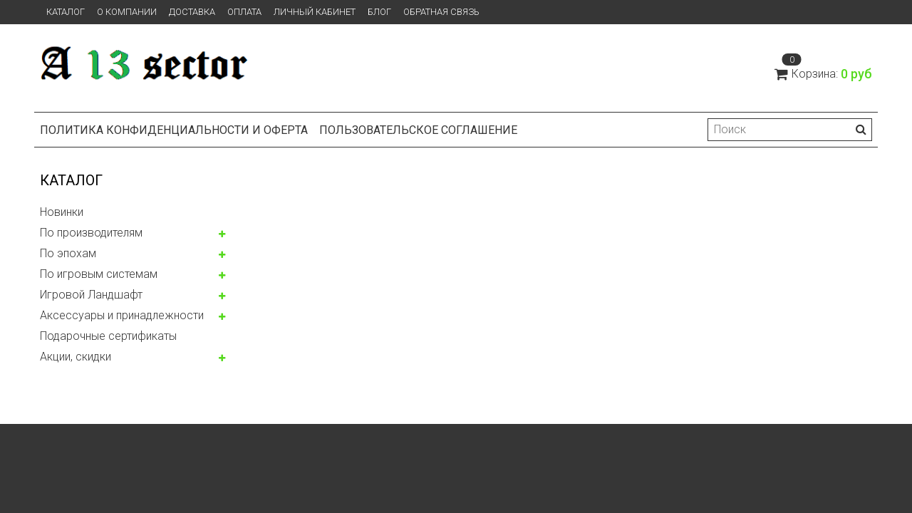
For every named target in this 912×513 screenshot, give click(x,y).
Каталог (65, 11)
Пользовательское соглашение (418, 130)
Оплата (244, 11)
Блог (379, 11)
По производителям (91, 232)
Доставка (192, 11)
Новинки (61, 212)
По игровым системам (98, 274)
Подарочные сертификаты (108, 336)
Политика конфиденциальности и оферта (174, 130)
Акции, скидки (75, 356)
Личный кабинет (315, 11)
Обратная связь (441, 11)
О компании (127, 11)
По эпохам (68, 253)
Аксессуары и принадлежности (122, 315)
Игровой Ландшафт (91, 294)
